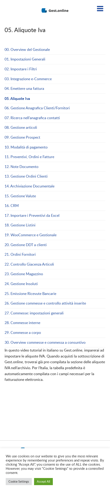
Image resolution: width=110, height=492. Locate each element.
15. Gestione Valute (20, 195)
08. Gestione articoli (21, 127)
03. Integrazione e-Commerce (28, 78)
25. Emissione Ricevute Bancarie (30, 293)
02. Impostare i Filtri (21, 68)
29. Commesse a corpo (23, 332)
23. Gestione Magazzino (24, 273)
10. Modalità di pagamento (26, 147)
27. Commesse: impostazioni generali (34, 313)
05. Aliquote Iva (17, 98)
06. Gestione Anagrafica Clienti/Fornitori (37, 107)
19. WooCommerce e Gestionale (30, 234)
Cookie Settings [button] (18, 481)
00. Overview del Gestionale (27, 49)
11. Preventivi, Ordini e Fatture (30, 156)
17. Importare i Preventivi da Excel (32, 215)
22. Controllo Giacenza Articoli (29, 264)
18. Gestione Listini (20, 225)
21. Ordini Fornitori (20, 254)
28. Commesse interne (22, 322)
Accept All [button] (43, 481)
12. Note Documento (21, 166)
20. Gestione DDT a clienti (26, 244)
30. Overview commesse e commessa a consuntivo (45, 342)
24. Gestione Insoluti (21, 283)
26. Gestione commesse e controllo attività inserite (45, 303)
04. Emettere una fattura (24, 88)
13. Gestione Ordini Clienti (26, 176)
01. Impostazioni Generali (25, 59)
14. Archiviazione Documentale (29, 186)
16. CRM (12, 205)
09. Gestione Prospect (22, 137)
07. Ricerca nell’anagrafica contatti (32, 117)
